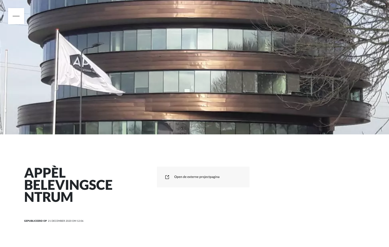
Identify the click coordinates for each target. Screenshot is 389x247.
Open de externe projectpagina (192, 177)
